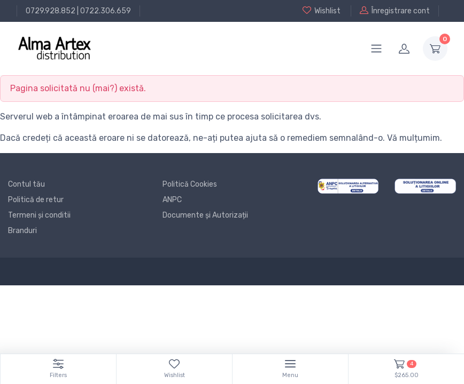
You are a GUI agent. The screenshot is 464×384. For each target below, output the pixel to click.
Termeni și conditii (39, 215)
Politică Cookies (190, 184)
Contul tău (26, 184)
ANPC (172, 199)
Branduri (22, 230)
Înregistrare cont (395, 10)
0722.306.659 (105, 10)
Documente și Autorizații (205, 215)
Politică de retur (36, 199)
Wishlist (322, 10)
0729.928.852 (50, 10)
